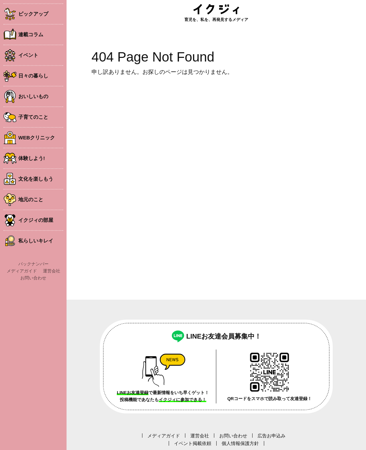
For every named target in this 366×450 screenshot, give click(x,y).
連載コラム (30, 34)
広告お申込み (271, 435)
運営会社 (51, 270)
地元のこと (30, 199)
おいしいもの (33, 96)
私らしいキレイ (35, 240)
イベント (28, 55)
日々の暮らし (33, 75)
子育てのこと (33, 117)
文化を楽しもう (35, 179)
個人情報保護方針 (240, 443)
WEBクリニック (36, 137)
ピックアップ (33, 14)
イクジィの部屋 (35, 220)
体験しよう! (31, 158)
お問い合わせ (33, 277)
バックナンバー (33, 263)
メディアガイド (22, 270)
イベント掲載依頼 (192, 443)
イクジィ (216, 9)
